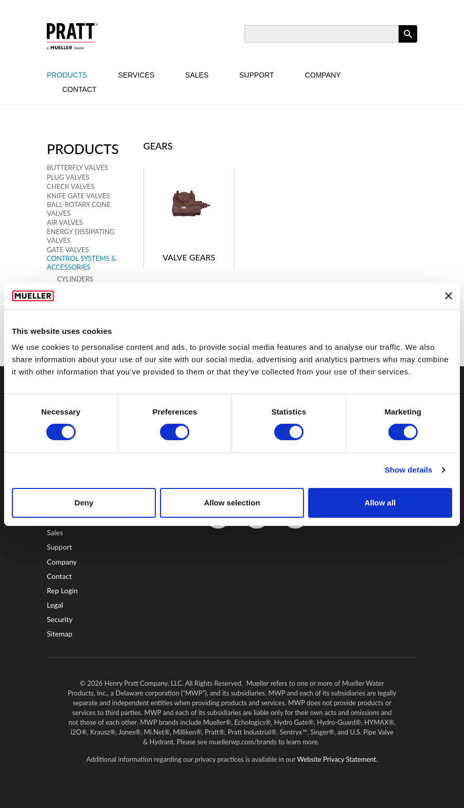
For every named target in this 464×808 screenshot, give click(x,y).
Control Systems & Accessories (81, 262)
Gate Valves (68, 250)
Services (136, 75)
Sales (196, 75)
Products (67, 75)
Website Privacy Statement (337, 759)
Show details (409, 469)
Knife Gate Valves (78, 196)
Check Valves (71, 186)
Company (323, 75)
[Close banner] (448, 295)
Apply (408, 42)
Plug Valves (68, 177)
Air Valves (65, 222)
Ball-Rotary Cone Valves (79, 208)
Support (256, 75)
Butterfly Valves (77, 167)
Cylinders (75, 279)
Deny (84, 502)
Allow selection (232, 502)
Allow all (380, 502)
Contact (79, 89)
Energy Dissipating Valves (81, 236)
